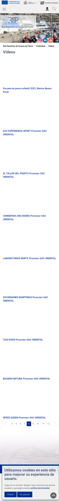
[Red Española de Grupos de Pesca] (11, 20)
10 (39, 423)
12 (49, 423)
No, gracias (25, 494)
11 (44, 423)
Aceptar (10, 494)
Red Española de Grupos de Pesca (17, 27)
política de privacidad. (40, 488)
